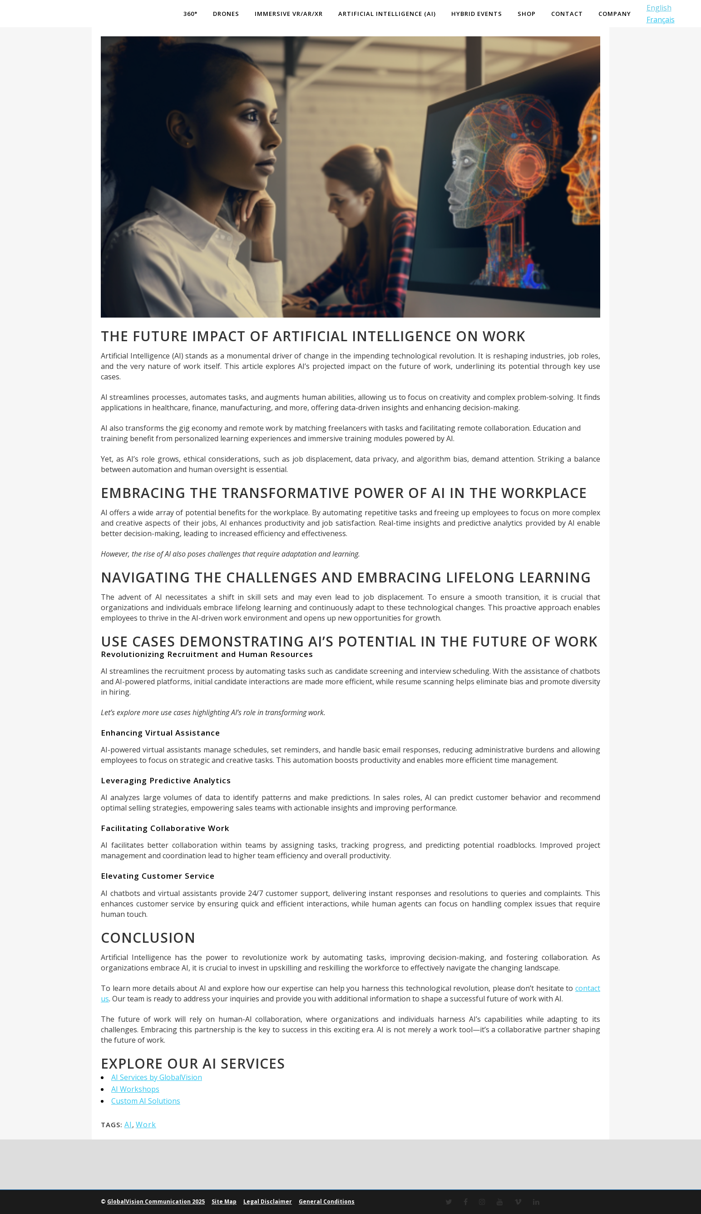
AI (128, 1124)
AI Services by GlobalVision (156, 1077)
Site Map (224, 1201)
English (657, 8)
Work (146, 1124)
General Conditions (327, 1201)
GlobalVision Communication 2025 (156, 1201)
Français (659, 20)
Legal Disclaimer (267, 1201)
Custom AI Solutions (145, 1101)
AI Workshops (135, 1089)
